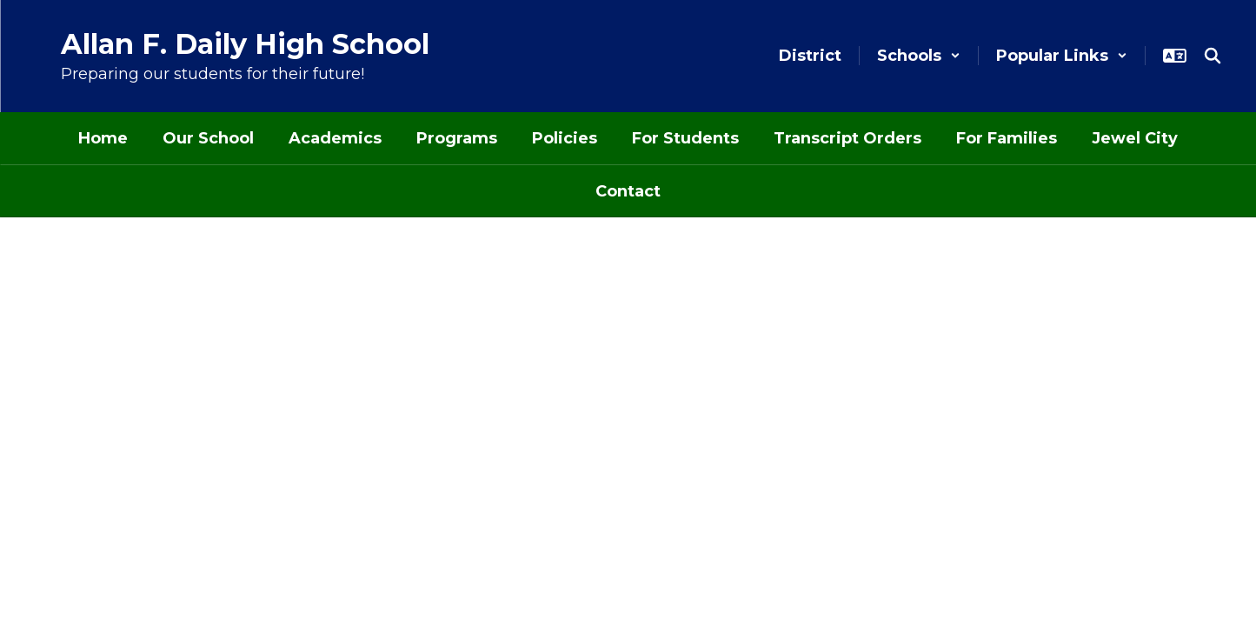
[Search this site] (1212, 55)
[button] (918, 55)
